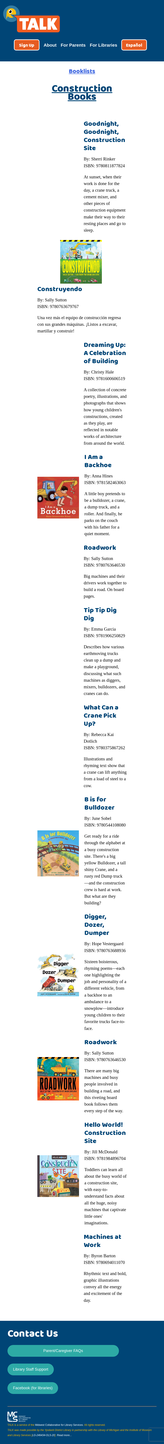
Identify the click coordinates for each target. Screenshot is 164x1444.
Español (134, 45)
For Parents (73, 45)
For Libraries (103, 45)
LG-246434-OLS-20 (43, 1435)
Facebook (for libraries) (33, 1388)
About (50, 45)
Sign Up (26, 45)
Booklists (82, 71)
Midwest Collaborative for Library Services (59, 1424)
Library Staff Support (30, 1369)
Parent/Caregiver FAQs (63, 1351)
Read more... (64, 1435)
